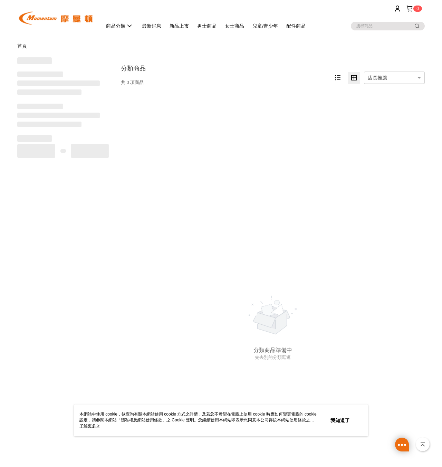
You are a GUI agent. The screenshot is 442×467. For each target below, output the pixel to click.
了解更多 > (89, 425)
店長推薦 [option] (377, 77)
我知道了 (340, 420)
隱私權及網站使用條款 (141, 420)
